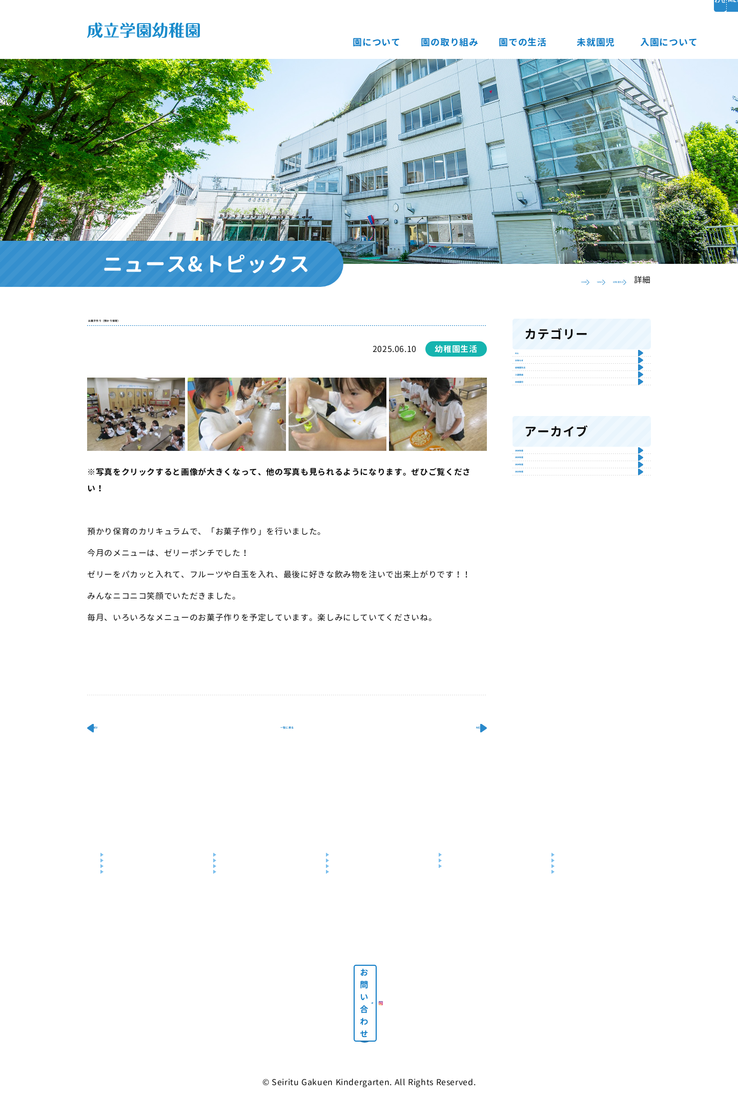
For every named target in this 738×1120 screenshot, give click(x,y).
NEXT (454, 754)
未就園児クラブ (472, 889)
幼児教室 (235, 919)
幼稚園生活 (594, 279)
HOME (500, 279)
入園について (590, 42)
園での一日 (352, 889)
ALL (531, 364)
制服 (340, 934)
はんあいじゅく (246, 904)
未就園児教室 (468, 919)
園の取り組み (371, 42)
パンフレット (581, 934)
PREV (119, 754)
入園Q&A (574, 919)
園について (298, 42)
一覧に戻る (287, 754)
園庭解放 (461, 904)
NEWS (543, 279)
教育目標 (122, 889)
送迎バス (122, 934)
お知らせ (542, 395)
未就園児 (517, 42)
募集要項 (573, 889)
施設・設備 (126, 904)
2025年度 (544, 613)
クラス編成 (352, 919)
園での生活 (444, 42)
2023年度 (544, 675)
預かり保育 (239, 934)
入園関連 (542, 457)
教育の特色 (239, 889)
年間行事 (348, 904)
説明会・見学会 (585, 904)
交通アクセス (130, 919)
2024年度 (544, 644)
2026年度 (544, 581)
